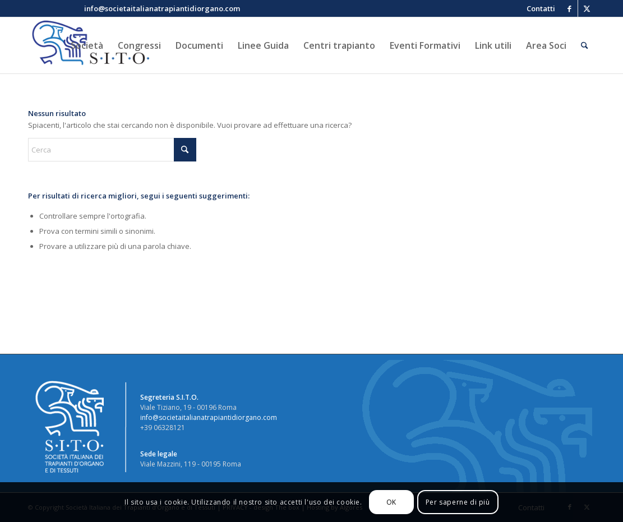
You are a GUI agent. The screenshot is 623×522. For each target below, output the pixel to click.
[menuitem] (538, 8)
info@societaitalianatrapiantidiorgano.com (208, 417)
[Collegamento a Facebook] (569, 8)
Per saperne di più (458, 502)
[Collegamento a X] (586, 8)
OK (391, 502)
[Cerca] (585, 45)
